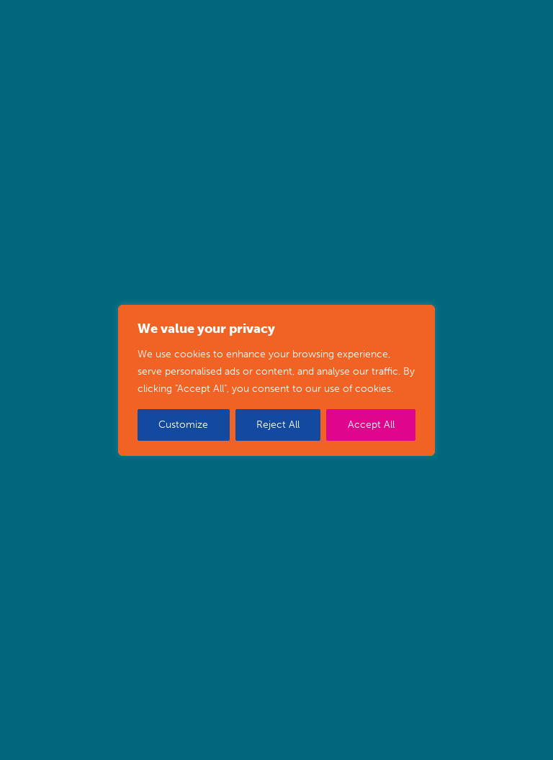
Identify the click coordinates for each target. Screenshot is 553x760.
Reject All (278, 424)
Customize (183, 424)
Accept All (371, 424)
